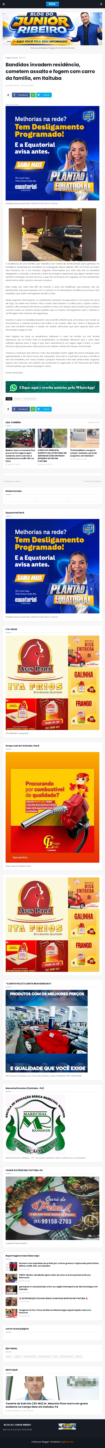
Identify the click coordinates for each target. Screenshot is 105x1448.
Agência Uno (68, 1441)
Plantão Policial (30, 399)
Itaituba (22, 57)
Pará (55, 1356)
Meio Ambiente (44, 1356)
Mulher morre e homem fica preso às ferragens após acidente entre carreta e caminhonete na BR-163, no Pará (20, 455)
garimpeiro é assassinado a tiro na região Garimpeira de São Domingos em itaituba (58, 1288)
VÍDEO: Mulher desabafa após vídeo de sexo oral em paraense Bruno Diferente (55, 1276)
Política (79, 1356)
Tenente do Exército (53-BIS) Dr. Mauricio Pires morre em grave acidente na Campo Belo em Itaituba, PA (47, 1405)
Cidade (18, 1356)
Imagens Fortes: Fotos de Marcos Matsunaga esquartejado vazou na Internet (55, 1311)
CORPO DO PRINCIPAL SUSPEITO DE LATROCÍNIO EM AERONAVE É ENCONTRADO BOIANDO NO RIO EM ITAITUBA (52, 455)
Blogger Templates (51, 1441)
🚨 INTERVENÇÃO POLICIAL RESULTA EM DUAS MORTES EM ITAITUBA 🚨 (53, 1298)
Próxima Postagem (92, 481)
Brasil (9, 1356)
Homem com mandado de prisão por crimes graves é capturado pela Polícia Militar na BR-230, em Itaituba (59, 1264)
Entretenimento (30, 1356)
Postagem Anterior (12, 481)
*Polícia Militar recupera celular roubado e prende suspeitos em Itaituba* (83, 453)
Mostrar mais (93, 422)
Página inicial (11, 57)
